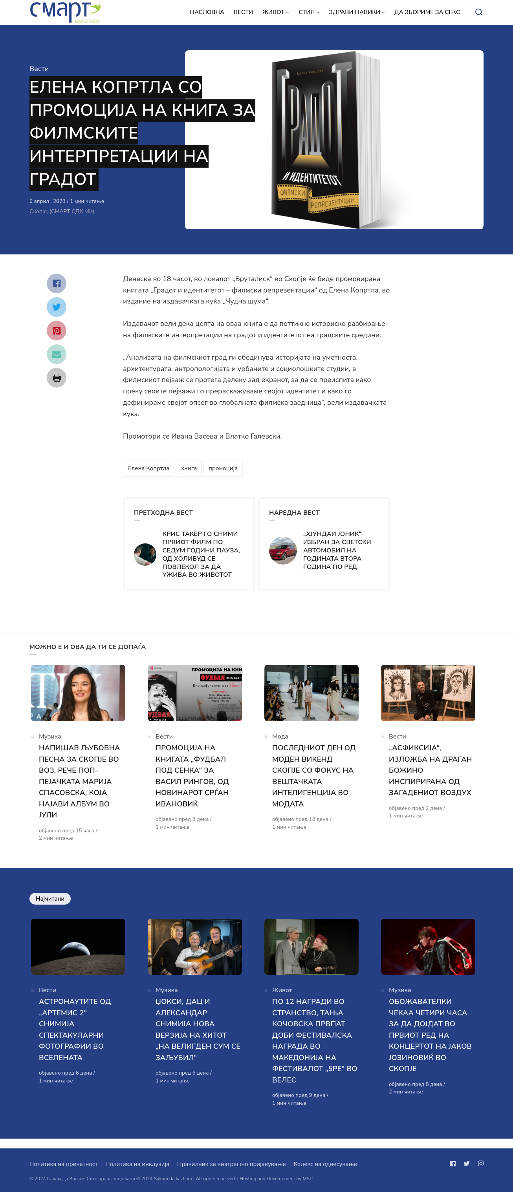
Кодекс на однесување (325, 1164)
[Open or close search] (479, 12)
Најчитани (50, 903)
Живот (282, 999)
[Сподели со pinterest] (56, 330)
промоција (223, 468)
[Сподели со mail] (56, 354)
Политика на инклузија (137, 1164)
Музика (50, 741)
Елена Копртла (148, 468)
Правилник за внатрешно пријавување (231, 1164)
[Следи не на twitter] (466, 1163)
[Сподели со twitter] (56, 307)
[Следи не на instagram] (479, 1163)
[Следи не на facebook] (454, 1163)
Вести (39, 68)
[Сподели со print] (56, 378)
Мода (280, 741)
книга (189, 468)
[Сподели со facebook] (56, 283)
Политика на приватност (63, 1164)
